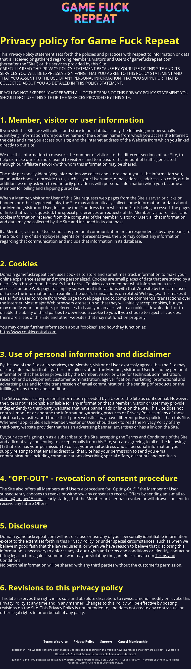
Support (106, 641)
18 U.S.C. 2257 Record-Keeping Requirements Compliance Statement (95, 654)
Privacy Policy (84, 641)
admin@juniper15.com (21, 498)
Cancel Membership (133, 641)
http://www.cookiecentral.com (28, 331)
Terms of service (56, 641)
